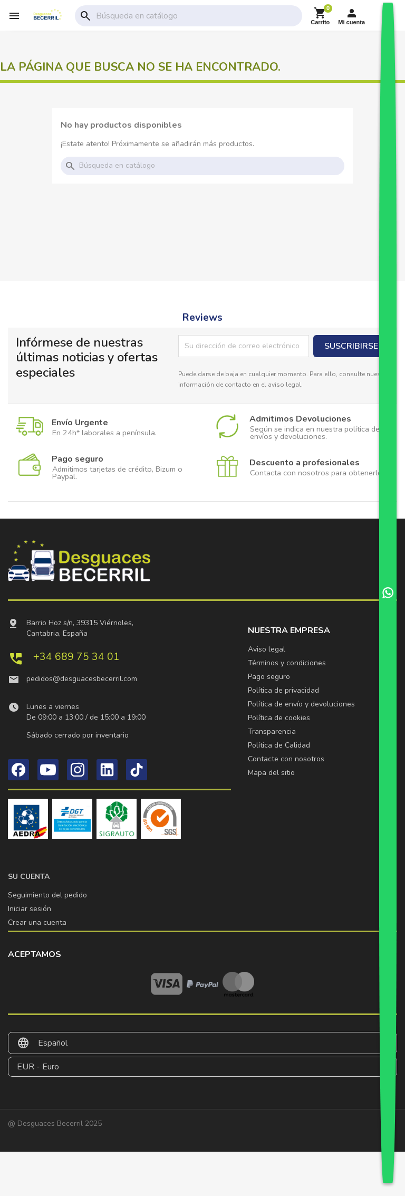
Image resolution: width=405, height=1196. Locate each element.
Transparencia (272, 731)
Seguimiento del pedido (47, 895)
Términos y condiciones (287, 663)
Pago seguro (269, 677)
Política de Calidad (279, 745)
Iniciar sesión (29, 909)
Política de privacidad (283, 690)
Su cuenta (29, 877)
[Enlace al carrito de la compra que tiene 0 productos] (320, 16)
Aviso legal (266, 649)
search (85, 15)
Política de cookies (279, 718)
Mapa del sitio (271, 773)
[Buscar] (197, 16)
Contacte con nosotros (286, 759)
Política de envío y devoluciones (301, 704)
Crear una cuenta (37, 922)
